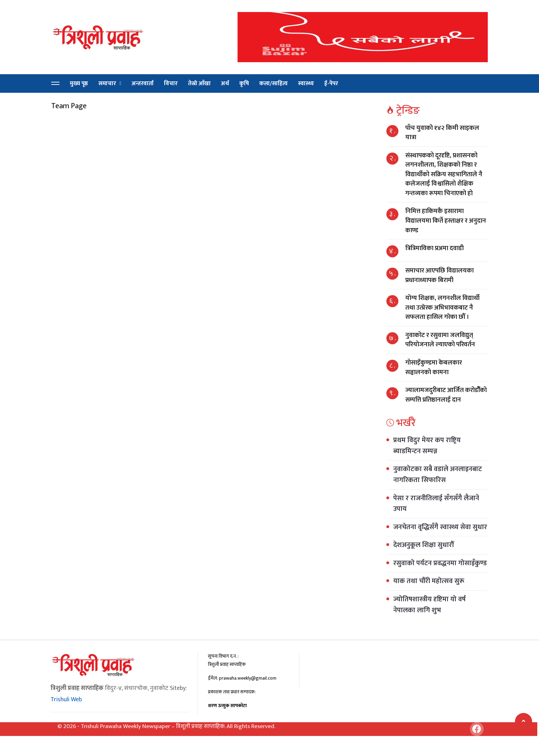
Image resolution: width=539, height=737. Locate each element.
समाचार (107, 83)
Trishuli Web (66, 699)
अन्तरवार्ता (143, 83)
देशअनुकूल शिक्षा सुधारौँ (423, 545)
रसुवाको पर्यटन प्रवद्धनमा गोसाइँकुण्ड (440, 563)
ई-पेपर (331, 83)
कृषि (244, 83)
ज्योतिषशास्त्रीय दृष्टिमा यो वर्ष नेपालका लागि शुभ (429, 604)
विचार (171, 83)
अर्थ (225, 83)
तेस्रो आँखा (199, 83)
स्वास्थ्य (306, 83)
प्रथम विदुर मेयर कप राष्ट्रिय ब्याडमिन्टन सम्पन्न (427, 445)
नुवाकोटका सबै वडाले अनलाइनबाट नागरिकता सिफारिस (437, 474)
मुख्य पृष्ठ (79, 83)
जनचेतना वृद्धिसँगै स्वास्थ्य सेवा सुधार (440, 527)
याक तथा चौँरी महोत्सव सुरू (428, 581)
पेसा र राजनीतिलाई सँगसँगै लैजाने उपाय (436, 503)
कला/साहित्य (273, 83)
